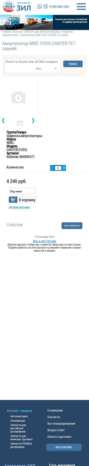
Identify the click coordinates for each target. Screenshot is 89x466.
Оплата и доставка (59, 436)
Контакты (53, 417)
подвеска (67, 31)
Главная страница (12, 31)
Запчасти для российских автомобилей (18, 428)
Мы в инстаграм (44, 241)
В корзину (27, 199)
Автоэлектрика (19, 416)
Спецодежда (17, 420)
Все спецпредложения (61, 423)
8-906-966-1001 (59, 6)
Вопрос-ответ (56, 430)
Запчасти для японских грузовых (42, 31)
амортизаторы (10, 35)
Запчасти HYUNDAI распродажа (21, 445)
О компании (55, 410)
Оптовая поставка (19, 207)
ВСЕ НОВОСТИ (72, 225)
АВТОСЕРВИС (64, 447)
